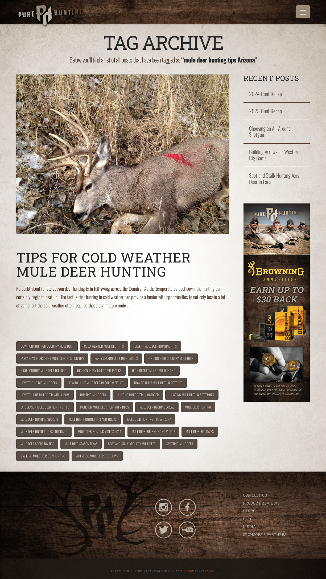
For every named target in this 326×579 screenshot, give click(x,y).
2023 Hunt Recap (265, 111)
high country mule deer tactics (99, 370)
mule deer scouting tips (37, 443)
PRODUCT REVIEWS (261, 503)
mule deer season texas (81, 443)
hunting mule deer (93, 394)
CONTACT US (255, 495)
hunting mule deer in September (192, 394)
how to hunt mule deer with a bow (44, 394)
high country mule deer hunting (43, 370)
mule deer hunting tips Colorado (43, 431)
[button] (303, 11)
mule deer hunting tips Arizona (149, 419)
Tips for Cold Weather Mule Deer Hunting (103, 264)
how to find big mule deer (38, 382)
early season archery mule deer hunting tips (52, 358)
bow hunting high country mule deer (46, 346)
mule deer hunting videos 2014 (99, 431)
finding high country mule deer (170, 358)
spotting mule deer (179, 443)
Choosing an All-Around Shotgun (270, 131)
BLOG (248, 518)
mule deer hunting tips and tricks (93, 419)
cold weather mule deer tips (104, 346)
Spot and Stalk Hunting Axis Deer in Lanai (274, 178)
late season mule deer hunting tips (44, 407)
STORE (249, 510)
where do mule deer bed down (97, 456)
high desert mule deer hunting (153, 370)
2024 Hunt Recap (265, 94)
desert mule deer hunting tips (155, 346)
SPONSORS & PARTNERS (264, 534)
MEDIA (249, 526)
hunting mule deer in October (138, 394)
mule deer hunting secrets (39, 419)
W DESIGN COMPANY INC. (197, 571)
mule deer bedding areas (156, 407)
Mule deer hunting (198, 407)
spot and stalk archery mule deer (132, 443)
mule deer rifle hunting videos (153, 431)
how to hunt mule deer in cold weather (95, 382)
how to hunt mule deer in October (158, 382)
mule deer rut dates (200, 431)
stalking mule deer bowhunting (42, 456)
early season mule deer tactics (116, 358)
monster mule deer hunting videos (104, 407)
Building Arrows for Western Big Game (274, 155)
